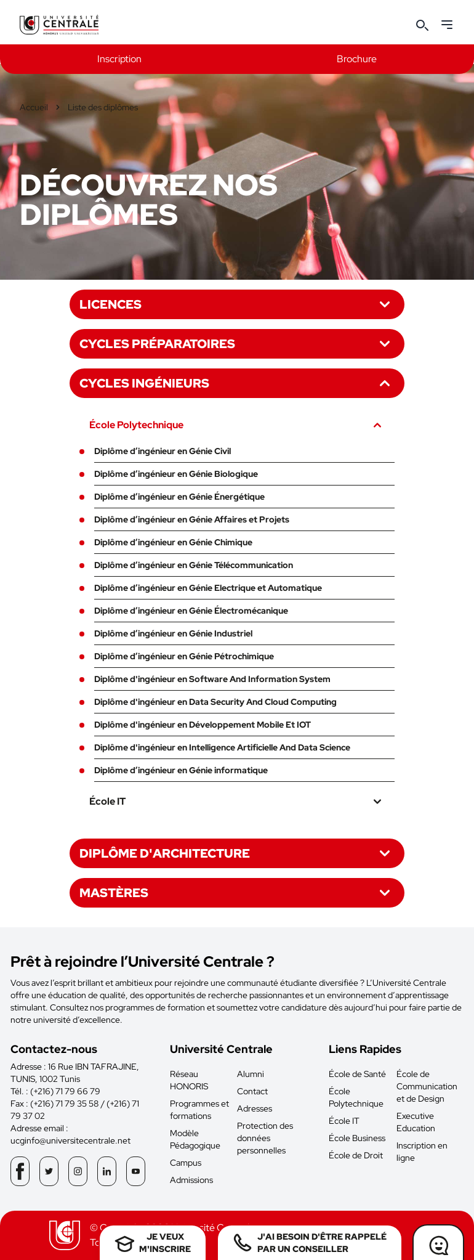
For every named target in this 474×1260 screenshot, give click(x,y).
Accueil (34, 107)
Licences (237, 304)
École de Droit (356, 1155)
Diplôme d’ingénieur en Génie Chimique (173, 542)
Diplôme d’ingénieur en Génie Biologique (176, 473)
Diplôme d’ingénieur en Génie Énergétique (179, 496)
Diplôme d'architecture (237, 853)
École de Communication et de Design (426, 1086)
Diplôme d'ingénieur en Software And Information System (212, 679)
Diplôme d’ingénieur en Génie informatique (181, 770)
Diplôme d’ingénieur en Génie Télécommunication (193, 565)
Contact (252, 1091)
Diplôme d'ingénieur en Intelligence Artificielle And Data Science (222, 747)
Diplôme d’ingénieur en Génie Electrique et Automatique (208, 587)
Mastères (237, 893)
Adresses (254, 1108)
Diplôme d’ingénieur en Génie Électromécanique (191, 610)
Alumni (250, 1073)
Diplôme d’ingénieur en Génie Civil (162, 451)
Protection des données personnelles (265, 1138)
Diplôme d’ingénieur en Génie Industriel (173, 633)
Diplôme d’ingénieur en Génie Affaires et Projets (191, 519)
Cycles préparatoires (237, 344)
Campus (185, 1162)
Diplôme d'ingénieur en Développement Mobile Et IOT (202, 724)
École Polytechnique (237, 425)
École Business (357, 1138)
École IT (237, 801)
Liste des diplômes (103, 107)
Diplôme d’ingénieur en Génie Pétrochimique (184, 656)
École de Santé (357, 1073)
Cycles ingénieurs (237, 383)
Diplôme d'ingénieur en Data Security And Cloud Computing (215, 701)
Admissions (191, 1179)
